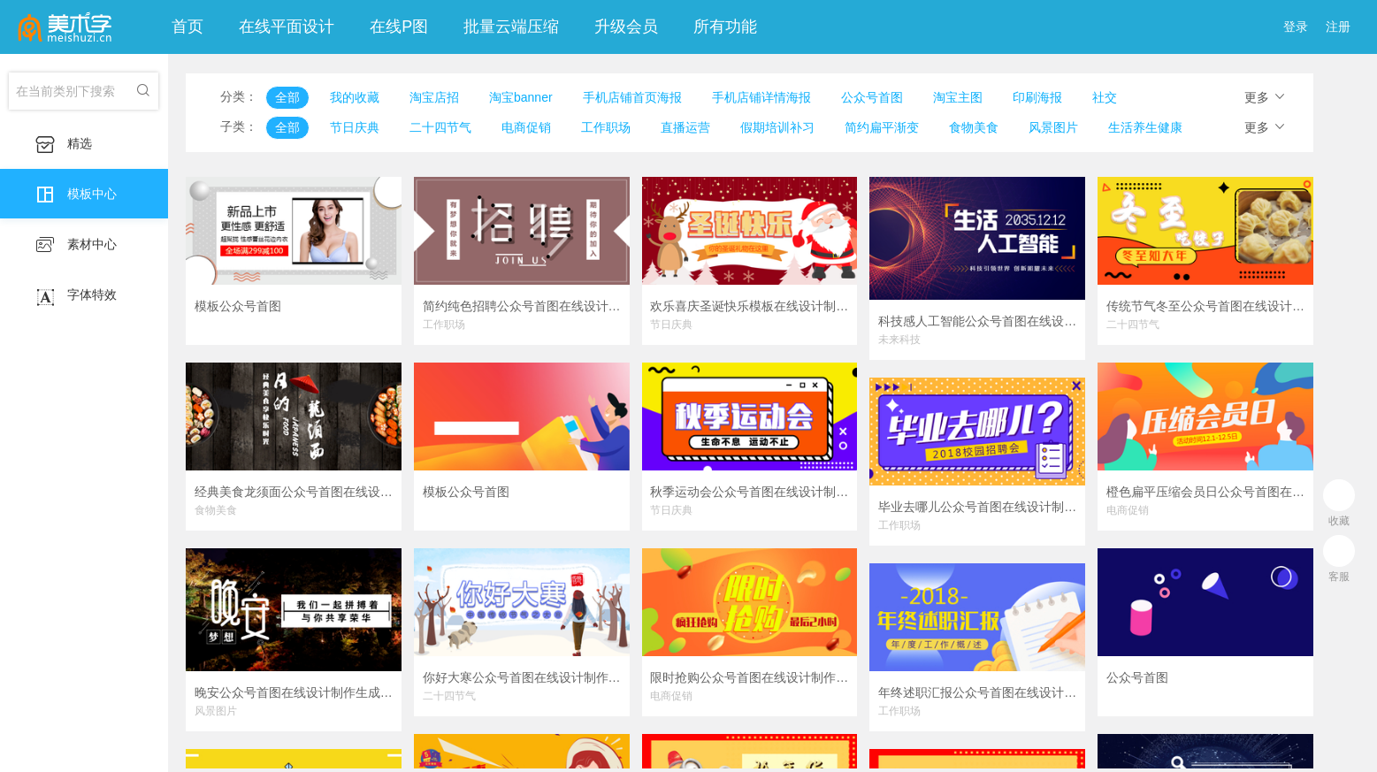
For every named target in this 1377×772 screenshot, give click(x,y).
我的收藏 (354, 97)
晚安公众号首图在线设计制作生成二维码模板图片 (294, 692)
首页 (187, 26)
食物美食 (973, 127)
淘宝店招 (434, 97)
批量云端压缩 (511, 26)
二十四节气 (440, 127)
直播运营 (685, 127)
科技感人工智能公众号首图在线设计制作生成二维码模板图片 (977, 321)
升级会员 (626, 26)
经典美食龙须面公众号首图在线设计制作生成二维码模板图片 (294, 492)
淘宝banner (521, 97)
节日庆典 (354, 127)
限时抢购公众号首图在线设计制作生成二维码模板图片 (749, 677)
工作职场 (606, 127)
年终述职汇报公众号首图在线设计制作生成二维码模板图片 (977, 692)
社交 (1104, 97)
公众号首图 (872, 97)
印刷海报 (1037, 97)
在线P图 (399, 26)
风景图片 (1053, 127)
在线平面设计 (286, 26)
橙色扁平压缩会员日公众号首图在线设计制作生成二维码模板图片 (1205, 492)
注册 (1338, 26)
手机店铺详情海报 (761, 97)
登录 (1295, 26)
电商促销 (526, 127)
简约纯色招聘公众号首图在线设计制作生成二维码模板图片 (522, 306)
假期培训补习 (777, 127)
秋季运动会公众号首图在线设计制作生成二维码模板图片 (749, 492)
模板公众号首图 (238, 306)
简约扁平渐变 (882, 127)
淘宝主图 (958, 97)
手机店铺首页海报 (632, 97)
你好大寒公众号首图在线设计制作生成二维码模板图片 (522, 677)
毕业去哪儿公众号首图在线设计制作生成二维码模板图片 (977, 507)
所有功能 (725, 26)
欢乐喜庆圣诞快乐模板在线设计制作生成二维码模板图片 (749, 306)
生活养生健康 (1145, 127)
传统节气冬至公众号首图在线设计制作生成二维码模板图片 (1205, 306)
